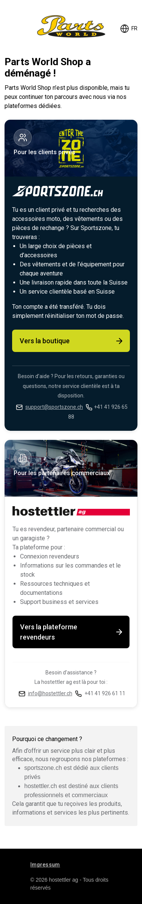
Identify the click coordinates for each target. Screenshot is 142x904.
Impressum (45, 865)
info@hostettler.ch (50, 693)
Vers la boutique (72, 341)
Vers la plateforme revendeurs (71, 632)
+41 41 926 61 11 (104, 693)
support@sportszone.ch (54, 407)
